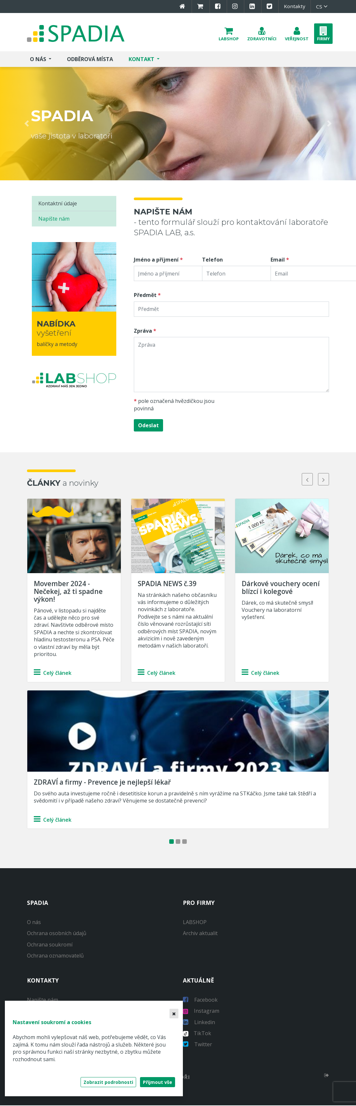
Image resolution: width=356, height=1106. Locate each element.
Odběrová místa (90, 59)
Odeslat (148, 426)
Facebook (200, 1000)
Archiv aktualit (200, 934)
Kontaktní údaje (57, 204)
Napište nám (54, 219)
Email (278, 260)
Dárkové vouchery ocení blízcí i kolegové (281, 588)
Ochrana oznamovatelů (55, 956)
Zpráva (143, 331)
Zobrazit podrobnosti (108, 1082)
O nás (34, 922)
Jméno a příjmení (156, 260)
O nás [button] (38, 59)
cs (322, 6)
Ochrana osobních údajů (56, 934)
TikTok (197, 1033)
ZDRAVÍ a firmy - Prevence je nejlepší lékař (102, 782)
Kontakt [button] (142, 59)
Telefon (212, 260)
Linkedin (199, 1022)
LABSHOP (195, 922)
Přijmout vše (157, 1082)
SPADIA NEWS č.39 (167, 584)
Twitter (197, 1045)
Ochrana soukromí (49, 945)
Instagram (201, 1011)
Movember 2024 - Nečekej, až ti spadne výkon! (68, 592)
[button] (229, 34)
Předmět (145, 296)
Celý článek (52, 673)
